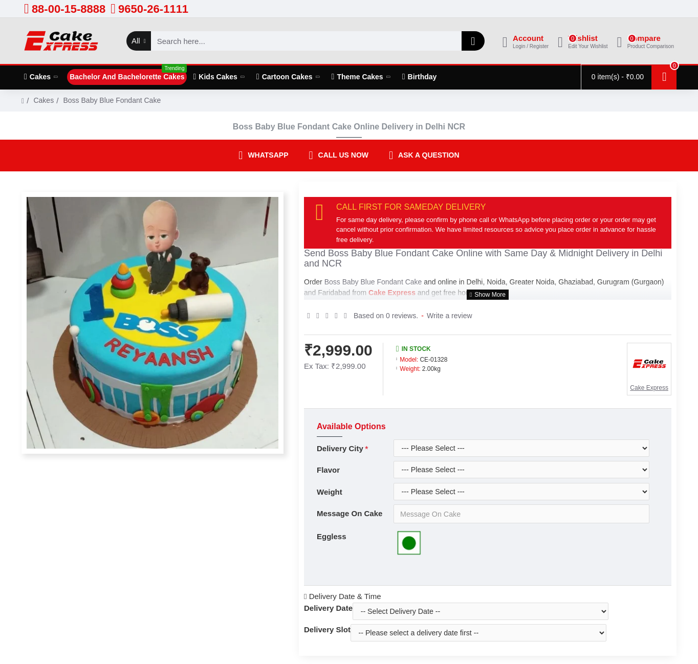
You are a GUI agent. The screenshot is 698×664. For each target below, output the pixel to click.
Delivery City (340, 445)
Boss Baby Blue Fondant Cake (390, 253)
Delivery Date (328, 606)
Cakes (43, 100)
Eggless (331, 534)
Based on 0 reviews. (386, 313)
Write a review (449, 313)
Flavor (328, 467)
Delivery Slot (327, 627)
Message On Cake (349, 510)
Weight (329, 489)
